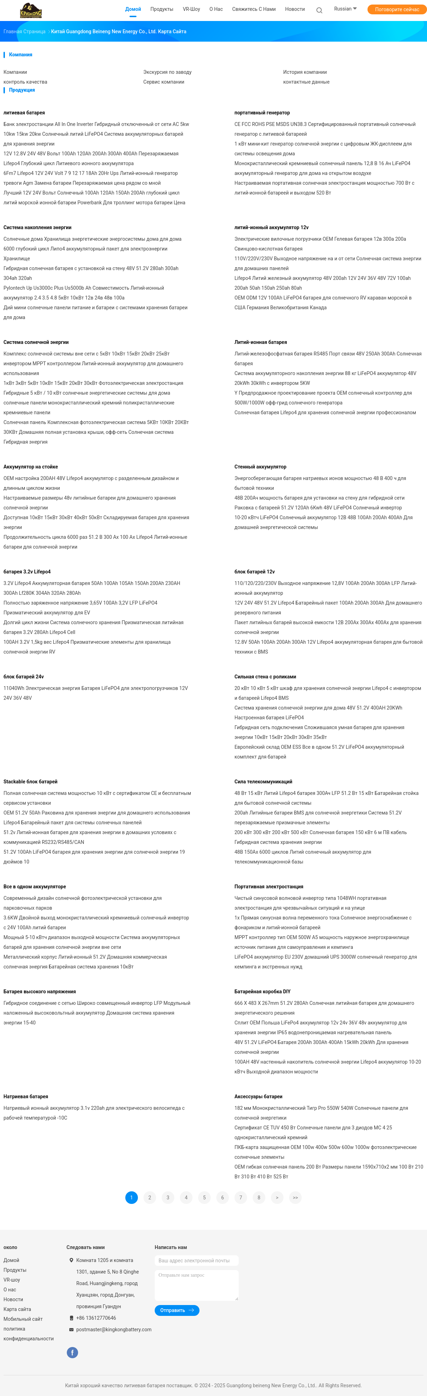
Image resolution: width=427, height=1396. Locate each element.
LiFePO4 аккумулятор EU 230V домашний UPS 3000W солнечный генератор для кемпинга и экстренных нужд (325, 962)
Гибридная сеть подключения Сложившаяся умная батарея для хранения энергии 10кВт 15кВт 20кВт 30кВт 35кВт (319, 732)
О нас (10, 1289)
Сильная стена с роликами (265, 676)
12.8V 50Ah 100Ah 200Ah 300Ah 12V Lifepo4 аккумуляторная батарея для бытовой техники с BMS (328, 647)
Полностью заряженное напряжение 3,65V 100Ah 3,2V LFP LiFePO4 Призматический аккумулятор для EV (81, 607)
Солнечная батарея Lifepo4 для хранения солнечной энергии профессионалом (325, 412)
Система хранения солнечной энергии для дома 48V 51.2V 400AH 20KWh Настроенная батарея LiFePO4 (318, 712)
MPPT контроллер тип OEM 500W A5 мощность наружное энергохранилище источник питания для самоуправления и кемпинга (321, 942)
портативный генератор (262, 112)
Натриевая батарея (26, 1096)
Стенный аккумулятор (260, 467)
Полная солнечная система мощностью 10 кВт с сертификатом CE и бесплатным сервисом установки (97, 798)
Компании (15, 72)
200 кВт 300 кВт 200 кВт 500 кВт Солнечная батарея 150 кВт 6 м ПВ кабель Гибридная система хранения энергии (320, 837)
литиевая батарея (24, 112)
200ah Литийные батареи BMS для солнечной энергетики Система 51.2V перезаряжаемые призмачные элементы (318, 817)
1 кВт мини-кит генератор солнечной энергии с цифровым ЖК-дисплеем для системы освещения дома (323, 148)
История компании (305, 72)
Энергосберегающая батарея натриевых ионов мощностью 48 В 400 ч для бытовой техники (320, 483)
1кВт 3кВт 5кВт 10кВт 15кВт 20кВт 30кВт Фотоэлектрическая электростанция (93, 383)
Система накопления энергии (37, 227)
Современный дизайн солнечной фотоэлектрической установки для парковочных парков (83, 903)
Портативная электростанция (268, 886)
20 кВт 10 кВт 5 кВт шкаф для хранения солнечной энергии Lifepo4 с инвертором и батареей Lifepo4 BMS (327, 693)
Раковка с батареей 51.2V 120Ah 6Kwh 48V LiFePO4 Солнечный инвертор (318, 507)
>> (295, 1197)
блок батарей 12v (254, 571)
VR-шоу (12, 1280)
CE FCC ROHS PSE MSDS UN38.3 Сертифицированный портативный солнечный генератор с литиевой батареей (325, 129)
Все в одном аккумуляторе (35, 886)
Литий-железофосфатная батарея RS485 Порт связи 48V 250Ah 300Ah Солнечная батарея (328, 358)
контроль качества (25, 82)
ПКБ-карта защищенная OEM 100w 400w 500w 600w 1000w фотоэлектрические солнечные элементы (325, 1152)
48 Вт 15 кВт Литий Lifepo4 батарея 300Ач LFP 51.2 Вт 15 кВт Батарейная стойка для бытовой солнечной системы (326, 798)
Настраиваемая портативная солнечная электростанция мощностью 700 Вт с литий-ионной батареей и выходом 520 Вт (324, 188)
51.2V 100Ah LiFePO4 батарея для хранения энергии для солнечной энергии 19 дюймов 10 (94, 857)
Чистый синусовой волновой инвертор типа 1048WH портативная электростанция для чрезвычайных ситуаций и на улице (310, 903)
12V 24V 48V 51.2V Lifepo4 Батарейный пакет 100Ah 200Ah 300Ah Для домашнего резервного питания (328, 607)
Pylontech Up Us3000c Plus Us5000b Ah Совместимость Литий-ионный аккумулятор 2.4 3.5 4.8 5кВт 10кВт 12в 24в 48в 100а (84, 293)
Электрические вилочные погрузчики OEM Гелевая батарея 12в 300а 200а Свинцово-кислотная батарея (320, 244)
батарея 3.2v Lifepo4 (27, 571)
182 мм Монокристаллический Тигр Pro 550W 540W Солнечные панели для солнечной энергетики (321, 1113)
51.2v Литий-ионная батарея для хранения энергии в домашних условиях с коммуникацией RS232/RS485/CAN (90, 837)
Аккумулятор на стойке (31, 467)
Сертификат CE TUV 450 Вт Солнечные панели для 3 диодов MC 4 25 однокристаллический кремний (313, 1132)
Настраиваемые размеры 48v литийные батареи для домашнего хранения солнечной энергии (90, 502)
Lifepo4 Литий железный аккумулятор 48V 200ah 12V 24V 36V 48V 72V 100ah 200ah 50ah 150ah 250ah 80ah (322, 283)
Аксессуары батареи (258, 1096)
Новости (13, 1299)
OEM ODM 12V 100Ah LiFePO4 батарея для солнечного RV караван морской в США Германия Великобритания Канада (323, 302)
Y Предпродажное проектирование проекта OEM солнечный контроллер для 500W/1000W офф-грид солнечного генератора (323, 398)
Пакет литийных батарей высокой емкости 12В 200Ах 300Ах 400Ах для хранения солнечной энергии (327, 627)
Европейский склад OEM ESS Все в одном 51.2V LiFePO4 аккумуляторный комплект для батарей (319, 752)
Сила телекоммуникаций (263, 781)
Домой (11, 1260)
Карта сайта (17, 1309)
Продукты (15, 1270)
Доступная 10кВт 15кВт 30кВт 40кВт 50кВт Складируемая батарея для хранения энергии (96, 522)
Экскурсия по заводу (168, 72)
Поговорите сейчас (397, 9)
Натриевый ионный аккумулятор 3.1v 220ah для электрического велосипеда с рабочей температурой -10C (94, 1113)
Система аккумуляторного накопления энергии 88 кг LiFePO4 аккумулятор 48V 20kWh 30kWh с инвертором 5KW (325, 378)
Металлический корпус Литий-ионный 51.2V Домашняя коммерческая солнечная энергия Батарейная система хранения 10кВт (85, 962)
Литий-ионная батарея (260, 342)
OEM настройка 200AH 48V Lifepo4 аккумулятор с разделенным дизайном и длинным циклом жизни (91, 483)
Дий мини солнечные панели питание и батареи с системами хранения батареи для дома (96, 312)
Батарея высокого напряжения (40, 991)
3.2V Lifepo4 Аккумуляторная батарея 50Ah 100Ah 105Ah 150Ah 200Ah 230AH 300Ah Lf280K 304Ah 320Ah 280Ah (92, 588)
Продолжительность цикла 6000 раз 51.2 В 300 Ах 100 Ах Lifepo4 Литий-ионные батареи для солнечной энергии (95, 542)
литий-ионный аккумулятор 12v (271, 227)
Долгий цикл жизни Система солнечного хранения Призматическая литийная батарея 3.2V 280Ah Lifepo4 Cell (93, 627)
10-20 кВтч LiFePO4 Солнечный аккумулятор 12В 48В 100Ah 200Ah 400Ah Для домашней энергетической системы (323, 522)
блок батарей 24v (24, 676)
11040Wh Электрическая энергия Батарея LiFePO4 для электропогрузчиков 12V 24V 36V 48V (96, 693)
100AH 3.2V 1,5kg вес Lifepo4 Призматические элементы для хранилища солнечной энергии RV (87, 647)
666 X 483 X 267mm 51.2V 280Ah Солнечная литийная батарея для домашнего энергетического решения (324, 1008)
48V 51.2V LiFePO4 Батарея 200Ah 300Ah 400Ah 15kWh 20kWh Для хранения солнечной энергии (321, 1047)
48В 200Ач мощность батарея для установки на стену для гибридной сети (319, 498)
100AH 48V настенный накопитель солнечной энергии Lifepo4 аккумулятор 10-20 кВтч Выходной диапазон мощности (327, 1066)
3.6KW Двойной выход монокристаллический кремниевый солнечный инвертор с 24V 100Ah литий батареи (96, 922)
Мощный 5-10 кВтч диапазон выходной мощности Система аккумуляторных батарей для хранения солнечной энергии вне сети (92, 942)
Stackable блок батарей (30, 781)
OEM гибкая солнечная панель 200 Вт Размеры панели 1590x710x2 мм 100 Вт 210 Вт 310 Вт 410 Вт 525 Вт (328, 1171)
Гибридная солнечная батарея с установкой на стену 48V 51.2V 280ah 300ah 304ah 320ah (91, 273)
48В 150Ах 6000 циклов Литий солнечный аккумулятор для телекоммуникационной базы (302, 857)
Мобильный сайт (23, 1319)
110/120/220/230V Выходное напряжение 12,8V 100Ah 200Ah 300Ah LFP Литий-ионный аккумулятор (325, 588)
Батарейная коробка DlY (262, 991)
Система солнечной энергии (36, 342)
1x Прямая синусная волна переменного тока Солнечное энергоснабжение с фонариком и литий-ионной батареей (323, 922)
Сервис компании (164, 82)
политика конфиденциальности (28, 1333)
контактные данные (306, 82)
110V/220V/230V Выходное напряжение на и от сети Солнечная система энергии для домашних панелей (327, 263)
